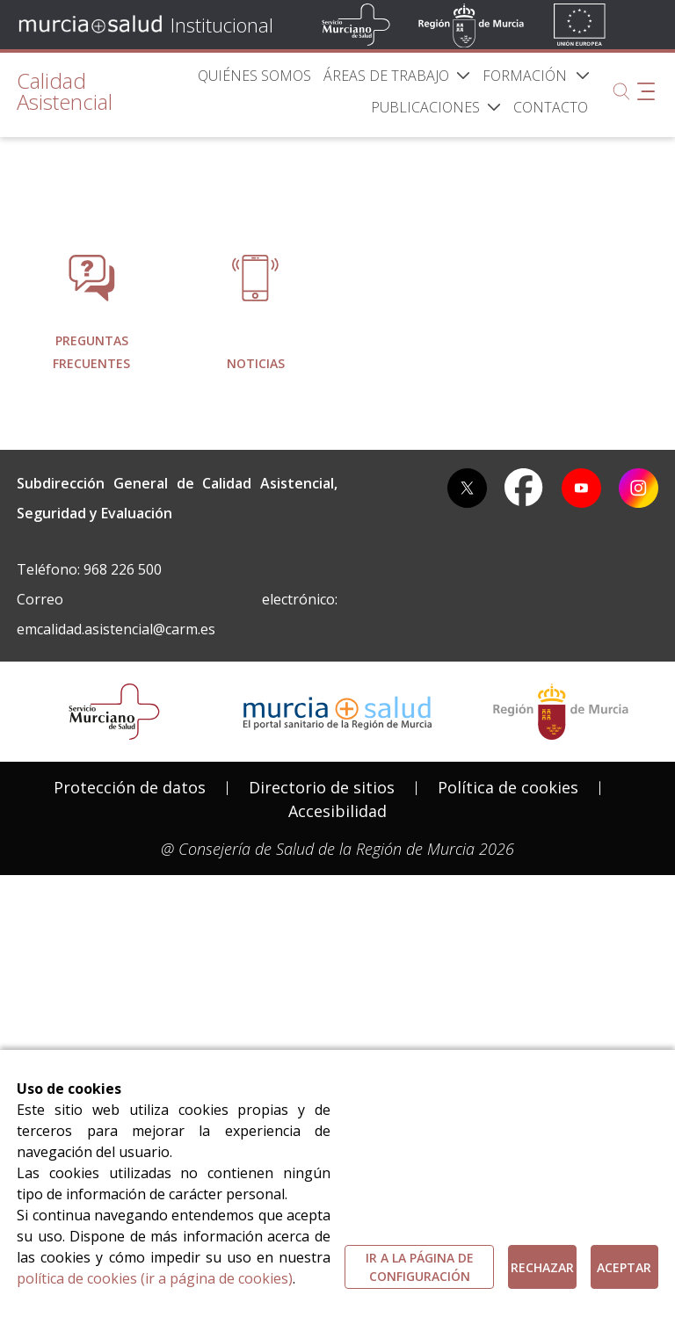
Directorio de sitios (322, 962)
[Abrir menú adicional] (646, 91)
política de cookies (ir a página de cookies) (155, 1278)
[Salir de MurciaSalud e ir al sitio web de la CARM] (560, 886)
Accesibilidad (337, 985)
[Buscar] (621, 91)
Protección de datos (130, 962)
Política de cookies (508, 962)
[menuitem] (254, 75)
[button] (583, 75)
